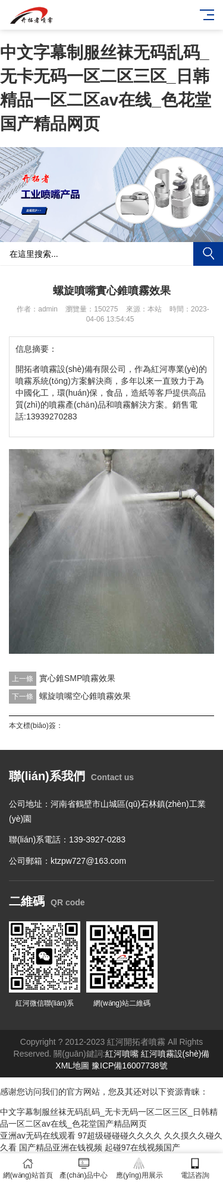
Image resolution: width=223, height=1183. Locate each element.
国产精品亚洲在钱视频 (60, 1147)
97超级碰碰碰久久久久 (120, 1135)
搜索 (208, 254)
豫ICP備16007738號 (130, 1065)
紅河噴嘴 (122, 1053)
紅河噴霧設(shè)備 (175, 1053)
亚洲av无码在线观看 (38, 1135)
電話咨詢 (195, 1168)
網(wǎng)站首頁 (28, 1168)
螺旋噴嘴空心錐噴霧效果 (85, 696)
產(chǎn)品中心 (84, 1168)
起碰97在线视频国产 (143, 1147)
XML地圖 (72, 1065)
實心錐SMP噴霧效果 (77, 678)
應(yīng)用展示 (140, 1168)
